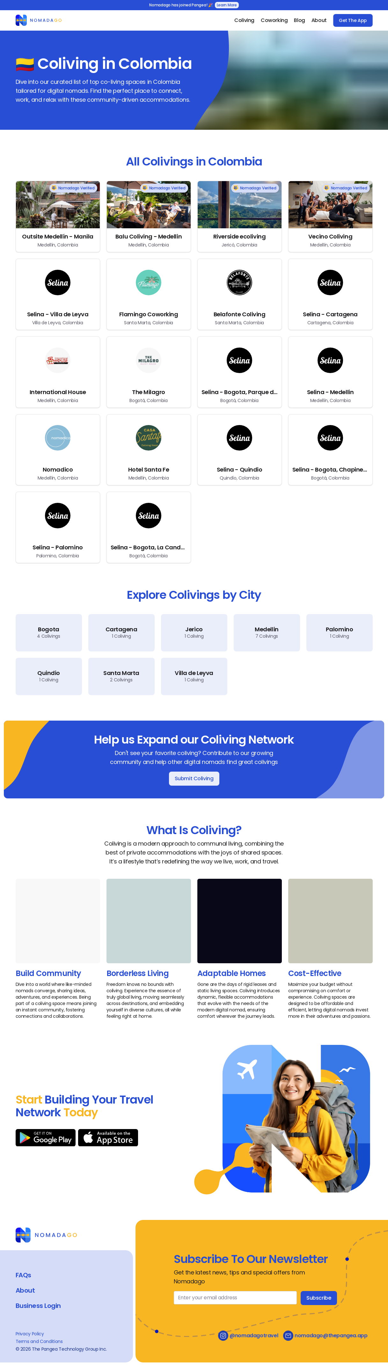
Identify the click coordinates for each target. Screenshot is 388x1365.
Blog (299, 20)
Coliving (244, 20)
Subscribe (318, 1298)
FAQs (23, 1275)
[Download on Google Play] (46, 1137)
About (318, 20)
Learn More (227, 5)
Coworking (274, 20)
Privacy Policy (30, 1334)
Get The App (353, 20)
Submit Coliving (194, 778)
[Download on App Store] (108, 1137)
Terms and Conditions (39, 1341)
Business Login (38, 1305)
